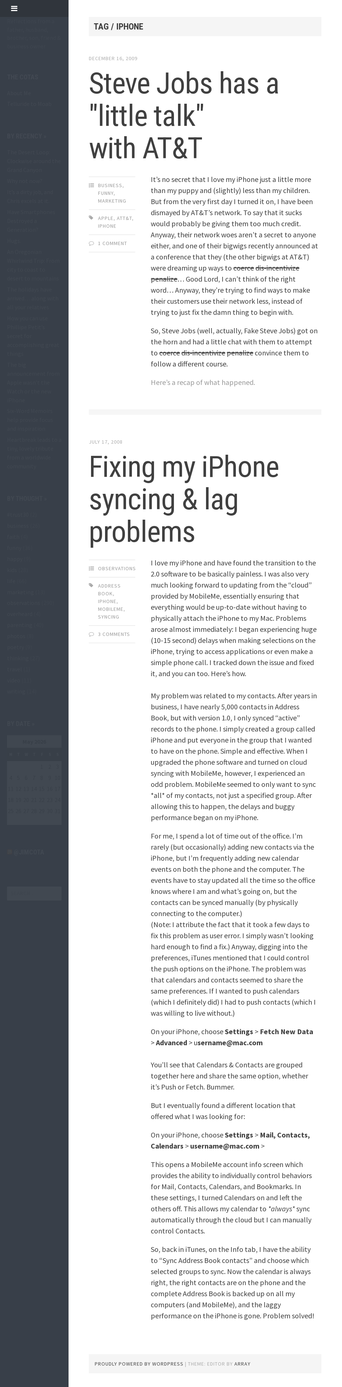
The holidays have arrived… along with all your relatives (33, 298)
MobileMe (110, 609)
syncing (108, 616)
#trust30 (18, 514)
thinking (18, 658)
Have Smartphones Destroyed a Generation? (31, 220)
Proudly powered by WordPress (139, 1363)
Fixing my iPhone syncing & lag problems (184, 499)
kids (12, 570)
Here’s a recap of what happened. (203, 382)
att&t (124, 218)
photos (16, 636)
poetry (15, 647)
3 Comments (114, 634)
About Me (19, 93)
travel (14, 669)
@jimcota (29, 852)
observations (23, 602)
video (13, 680)
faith (13, 536)
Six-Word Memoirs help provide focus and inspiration (30, 419)
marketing (20, 592)
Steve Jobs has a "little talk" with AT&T (184, 116)
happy (14, 558)
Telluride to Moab (29, 103)
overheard (19, 613)
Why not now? (24, 181)
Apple (106, 218)
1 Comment (112, 243)
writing (16, 691)
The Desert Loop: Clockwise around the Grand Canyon (34, 160)
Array (242, 1363)
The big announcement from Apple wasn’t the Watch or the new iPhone (33, 382)
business (18, 525)
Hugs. (14, 240)
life (11, 581)
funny (14, 547)
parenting (19, 625)
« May (14, 820)
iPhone (107, 226)
